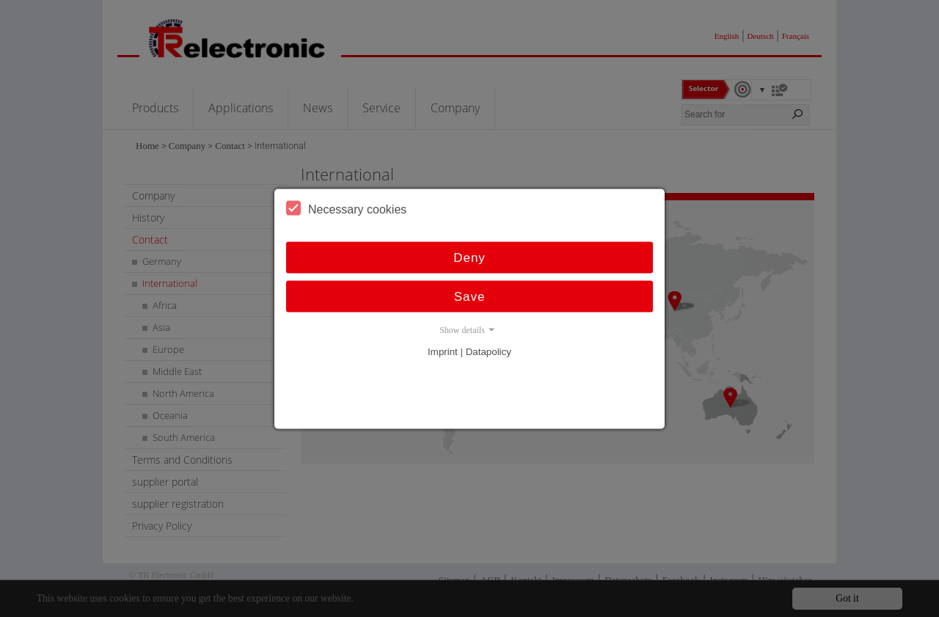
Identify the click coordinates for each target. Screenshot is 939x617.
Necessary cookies (346, 207)
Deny (469, 257)
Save (470, 296)
